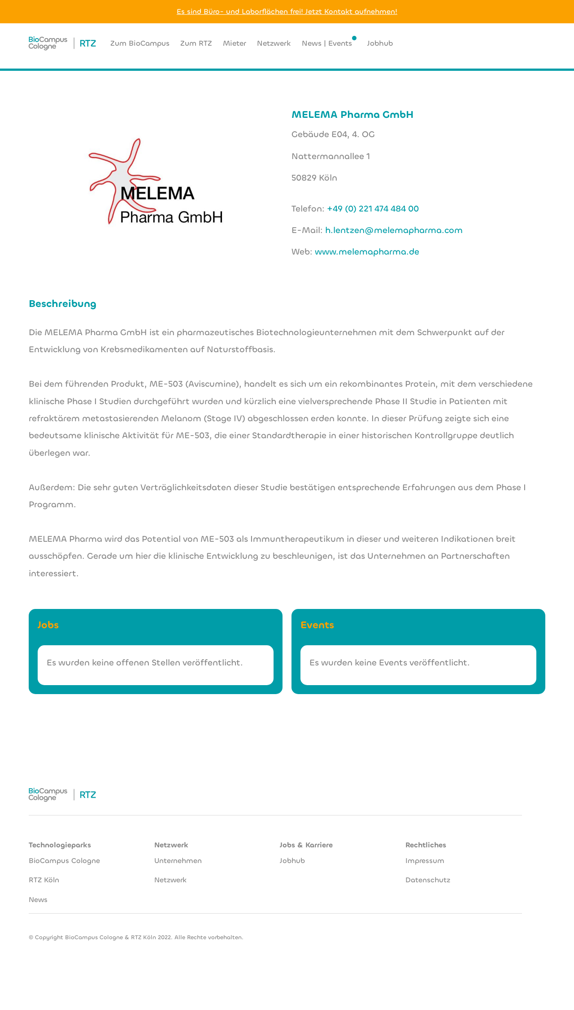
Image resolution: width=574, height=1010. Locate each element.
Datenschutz (427, 874)
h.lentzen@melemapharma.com (394, 230)
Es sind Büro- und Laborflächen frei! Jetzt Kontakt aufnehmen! (287, 11)
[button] (499, 43)
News (38, 893)
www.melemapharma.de (367, 251)
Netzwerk (170, 874)
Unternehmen (178, 854)
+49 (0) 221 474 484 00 (373, 208)
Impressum (424, 854)
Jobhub (292, 854)
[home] (62, 43)
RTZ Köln (44, 874)
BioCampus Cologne (64, 854)
